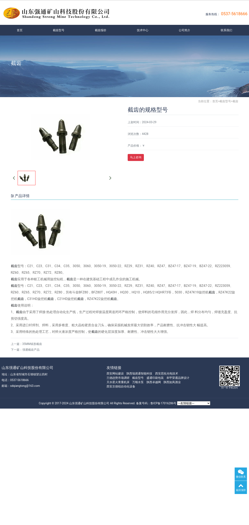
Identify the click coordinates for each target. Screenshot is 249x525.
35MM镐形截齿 (32, 344)
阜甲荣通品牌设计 (177, 377)
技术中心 (142, 30)
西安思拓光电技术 (166, 373)
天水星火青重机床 (118, 382)
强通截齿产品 (31, 349)
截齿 (235, 101)
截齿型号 (58, 30)
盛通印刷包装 (155, 377)
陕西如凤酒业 (172, 382)
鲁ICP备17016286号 (163, 403)
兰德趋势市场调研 (118, 377)
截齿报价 (100, 30)
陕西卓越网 (154, 382)
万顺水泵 (138, 382)
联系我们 (226, 30)
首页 (20, 30)
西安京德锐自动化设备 (121, 386)
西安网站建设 (115, 373)
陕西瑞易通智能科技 (139, 373)
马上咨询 (135, 157)
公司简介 (184, 30)
